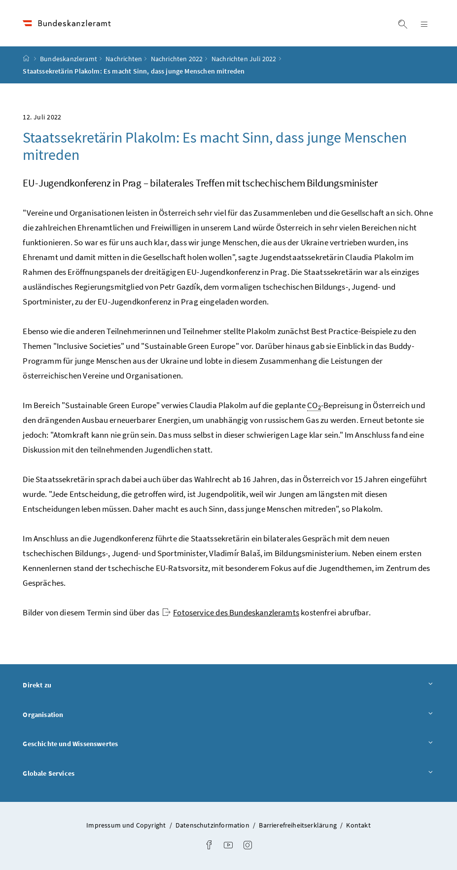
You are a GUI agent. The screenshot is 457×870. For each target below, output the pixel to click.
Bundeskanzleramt (68, 58)
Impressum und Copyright (126, 825)
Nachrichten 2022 (177, 58)
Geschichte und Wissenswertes (228, 743)
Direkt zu (228, 684)
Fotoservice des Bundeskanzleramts (230, 612)
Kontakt (358, 825)
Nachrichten (123, 58)
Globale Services (228, 773)
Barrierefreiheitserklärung (298, 825)
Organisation (228, 714)
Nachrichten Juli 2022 (244, 58)
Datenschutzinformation (213, 825)
